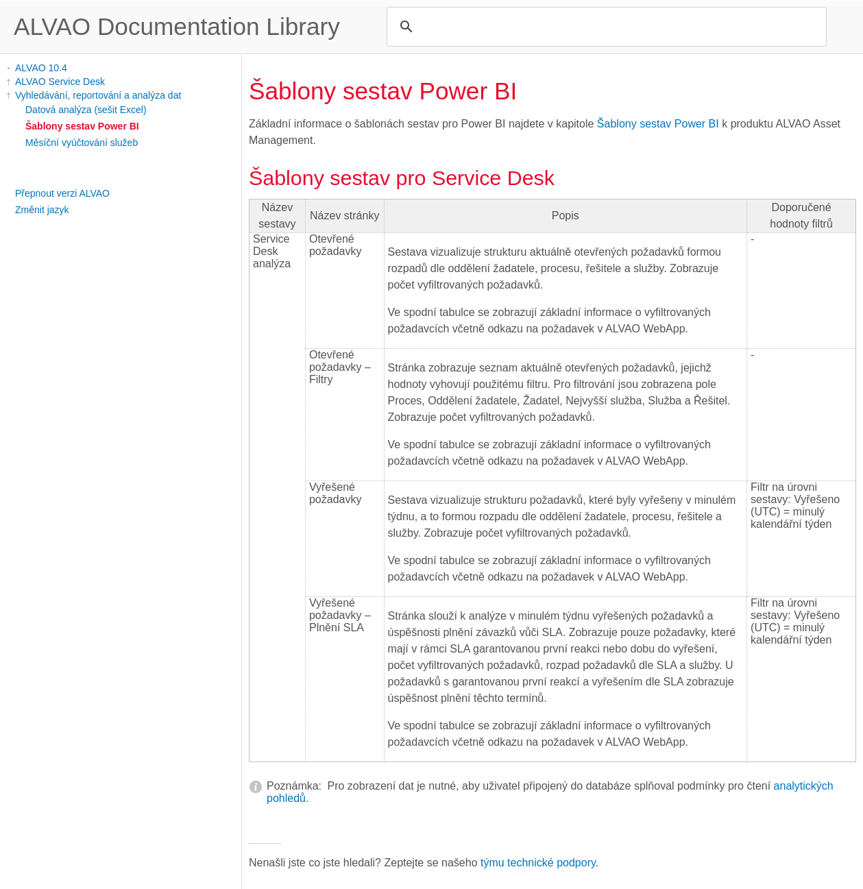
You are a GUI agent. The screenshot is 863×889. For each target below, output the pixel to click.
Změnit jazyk (42, 209)
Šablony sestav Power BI (82, 126)
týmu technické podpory (538, 862)
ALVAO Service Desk (60, 81)
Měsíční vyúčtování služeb (81, 142)
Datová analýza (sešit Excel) (86, 109)
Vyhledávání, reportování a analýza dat (98, 95)
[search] (604, 27)
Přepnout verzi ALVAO (62, 193)
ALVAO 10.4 (41, 67)
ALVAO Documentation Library (177, 26)
